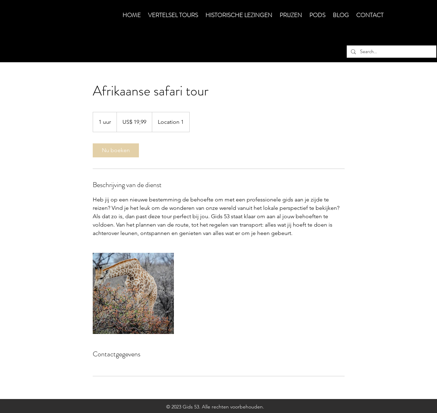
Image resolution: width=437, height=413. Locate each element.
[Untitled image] (133, 293)
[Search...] (391, 51)
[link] (116, 150)
